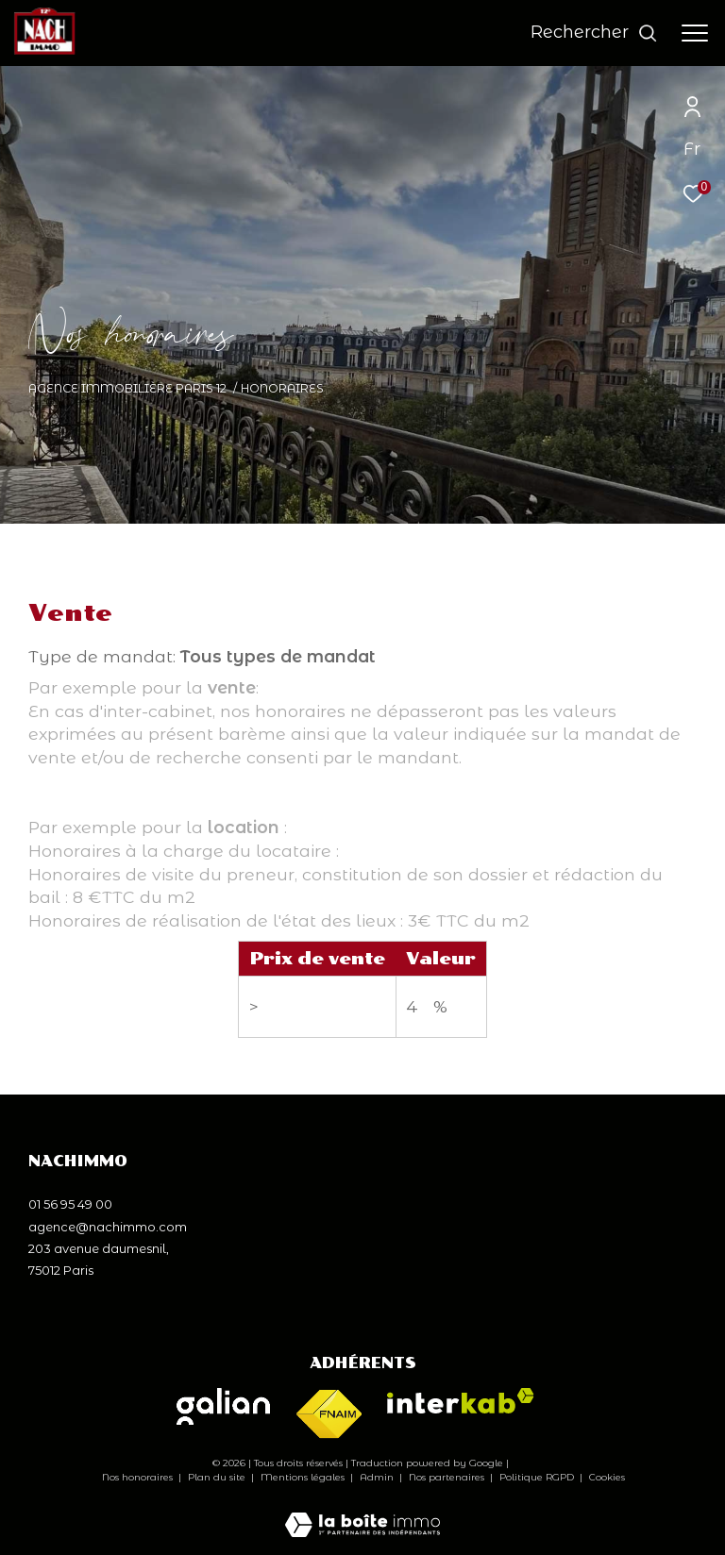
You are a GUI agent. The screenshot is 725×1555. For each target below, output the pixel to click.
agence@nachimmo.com (107, 1226)
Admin (378, 1477)
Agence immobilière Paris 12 (127, 388)
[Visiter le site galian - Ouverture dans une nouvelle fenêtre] (223, 1406)
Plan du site (218, 1477)
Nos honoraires (137, 1477)
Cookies (607, 1477)
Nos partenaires (448, 1477)
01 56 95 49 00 (70, 1204)
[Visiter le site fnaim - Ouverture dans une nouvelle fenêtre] (328, 1415)
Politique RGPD (536, 1477)
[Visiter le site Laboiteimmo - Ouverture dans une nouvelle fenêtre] (362, 1512)
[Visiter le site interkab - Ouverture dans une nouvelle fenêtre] (460, 1400)
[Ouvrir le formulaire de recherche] (594, 33)
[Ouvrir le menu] (695, 33)
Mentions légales (304, 1477)
